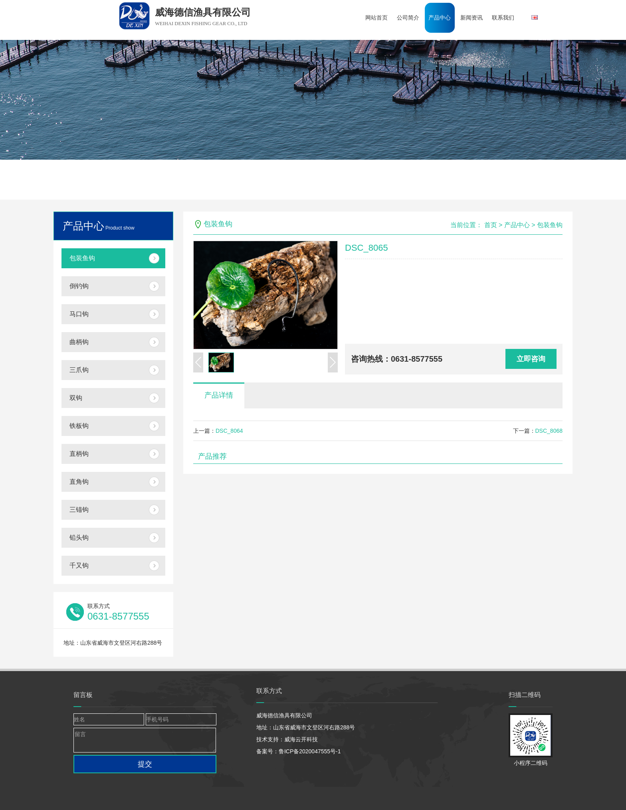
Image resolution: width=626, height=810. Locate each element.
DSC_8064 (229, 431)
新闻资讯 (475, 17)
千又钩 (79, 565)
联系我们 (508, 17)
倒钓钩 (79, 286)
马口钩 (79, 314)
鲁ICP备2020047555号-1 (310, 751)
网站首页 (377, 17)
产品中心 (443, 17)
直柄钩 (79, 453)
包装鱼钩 (82, 258)
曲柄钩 (79, 342)
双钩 (75, 397)
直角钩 (79, 481)
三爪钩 (79, 369)
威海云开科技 (301, 739)
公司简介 (410, 17)
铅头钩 (79, 537)
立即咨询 (531, 359)
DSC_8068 (549, 431)
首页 (490, 225)
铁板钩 (79, 425)
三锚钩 (79, 509)
